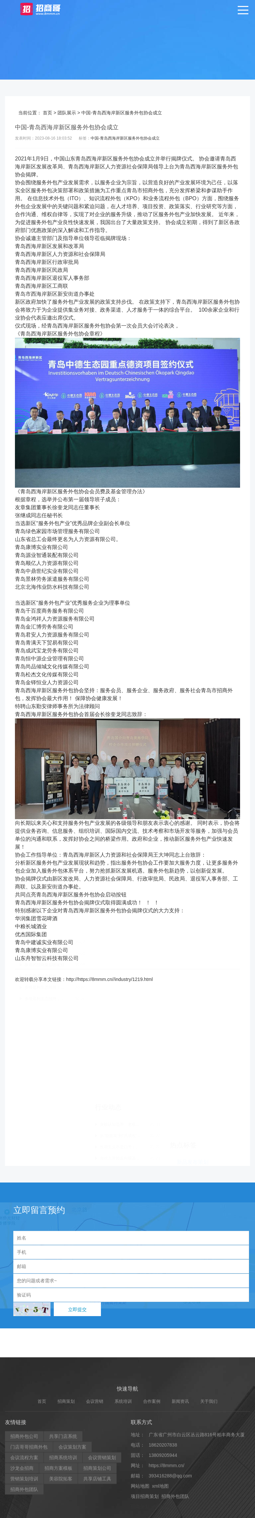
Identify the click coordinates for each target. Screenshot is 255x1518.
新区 (107, 158)
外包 (128, 158)
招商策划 (66, 1513)
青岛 (80, 158)
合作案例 (151, 1513)
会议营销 (94, 1513)
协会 (139, 158)
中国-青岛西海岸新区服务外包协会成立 (125, 138)
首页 (47, 112)
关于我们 (208, 1513)
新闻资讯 (180, 1513)
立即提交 (77, 1309)
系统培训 (123, 1513)
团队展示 (66, 112)
